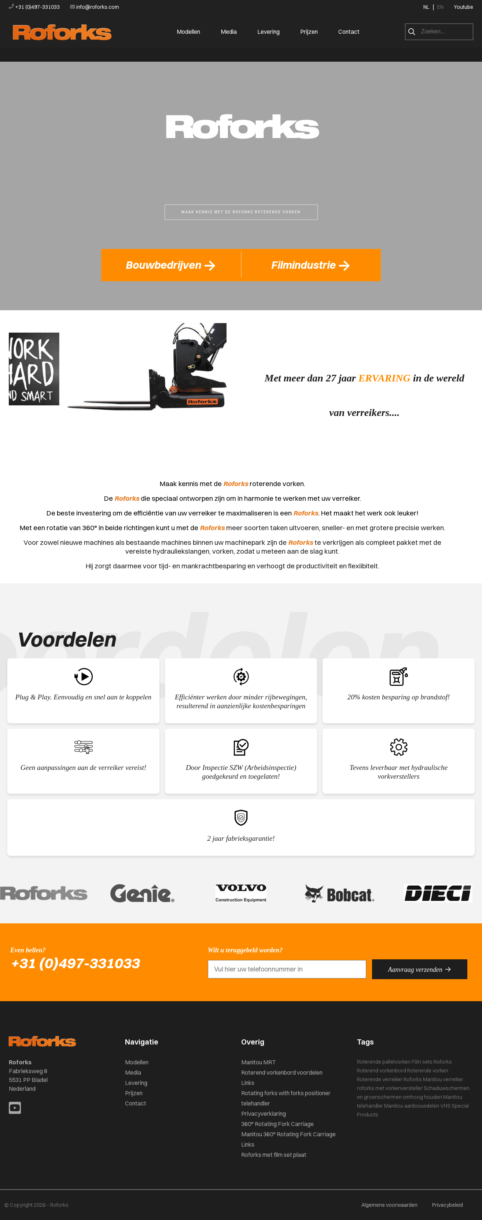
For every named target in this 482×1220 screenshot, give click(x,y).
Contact (349, 31)
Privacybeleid (447, 1205)
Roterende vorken (427, 1070)
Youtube (463, 7)
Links (247, 1082)
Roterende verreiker (379, 1079)
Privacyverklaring (263, 1113)
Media (229, 31)
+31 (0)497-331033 (35, 7)
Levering (268, 31)
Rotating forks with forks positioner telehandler (286, 1098)
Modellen (188, 31)
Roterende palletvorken (384, 1061)
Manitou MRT (258, 1062)
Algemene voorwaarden (389, 1205)
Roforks (413, 1079)
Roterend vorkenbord (381, 1070)
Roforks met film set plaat (273, 1154)
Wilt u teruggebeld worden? (245, 950)
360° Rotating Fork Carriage (277, 1123)
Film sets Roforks (432, 1061)
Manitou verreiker (443, 1079)
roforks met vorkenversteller (390, 1088)
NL (426, 7)
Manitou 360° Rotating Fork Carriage (288, 1134)
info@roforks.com (94, 7)
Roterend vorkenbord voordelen (282, 1072)
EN (440, 7)
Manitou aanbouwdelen (411, 1106)
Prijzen (309, 31)
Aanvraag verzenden (419, 969)
